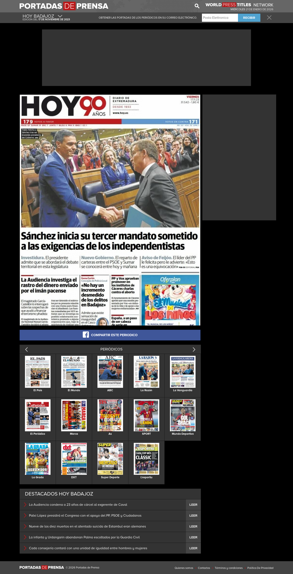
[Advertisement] (146, 57)
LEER (193, 504)
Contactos (204, 568)
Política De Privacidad (260, 568)
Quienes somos (184, 568)
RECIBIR (249, 18)
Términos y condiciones (229, 568)
